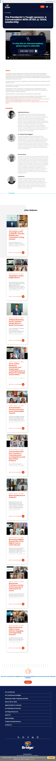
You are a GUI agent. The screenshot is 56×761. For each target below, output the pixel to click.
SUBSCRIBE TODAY (27, 51)
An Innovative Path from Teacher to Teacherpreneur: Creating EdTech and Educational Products (17, 456)
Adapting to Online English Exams (16, 277)
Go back (11, 193)
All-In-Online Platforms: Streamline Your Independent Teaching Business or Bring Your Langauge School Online (17, 369)
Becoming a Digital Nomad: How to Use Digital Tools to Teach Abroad (16, 542)
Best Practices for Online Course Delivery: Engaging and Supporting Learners (16, 631)
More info (32, 759)
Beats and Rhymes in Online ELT (17, 496)
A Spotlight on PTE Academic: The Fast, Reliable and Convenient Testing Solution (17, 235)
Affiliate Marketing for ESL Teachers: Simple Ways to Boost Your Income (16, 322)
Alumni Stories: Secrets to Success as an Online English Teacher (16, 410)
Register (28, 682)
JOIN (42, 6)
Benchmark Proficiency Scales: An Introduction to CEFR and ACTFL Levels (16, 587)
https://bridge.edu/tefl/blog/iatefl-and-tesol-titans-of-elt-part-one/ (23, 99)
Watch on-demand (15, 252)
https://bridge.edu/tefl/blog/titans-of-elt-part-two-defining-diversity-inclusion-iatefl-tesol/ (27, 102)
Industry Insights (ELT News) (16, 230)
